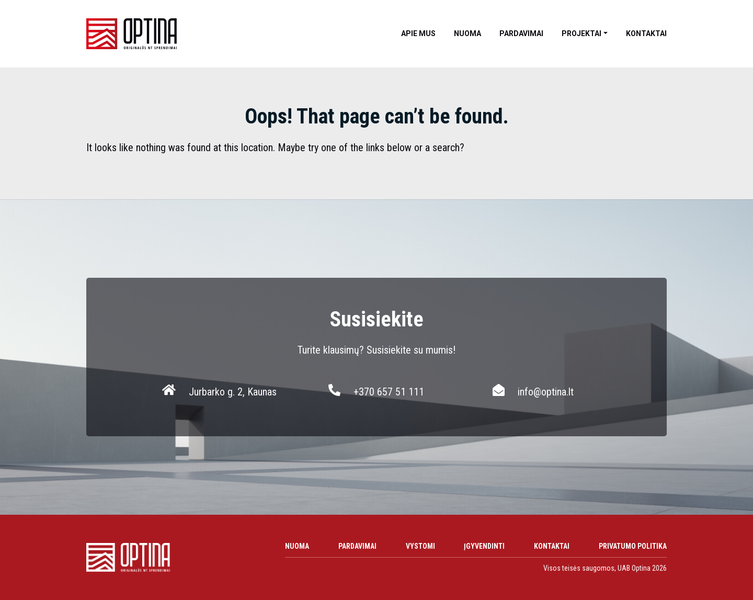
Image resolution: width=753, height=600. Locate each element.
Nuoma (467, 33)
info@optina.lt (546, 392)
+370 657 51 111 (388, 392)
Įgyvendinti (484, 546)
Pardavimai (521, 33)
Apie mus (418, 33)
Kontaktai (646, 33)
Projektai (581, 33)
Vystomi (420, 546)
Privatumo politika (633, 546)
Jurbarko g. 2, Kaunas (233, 392)
